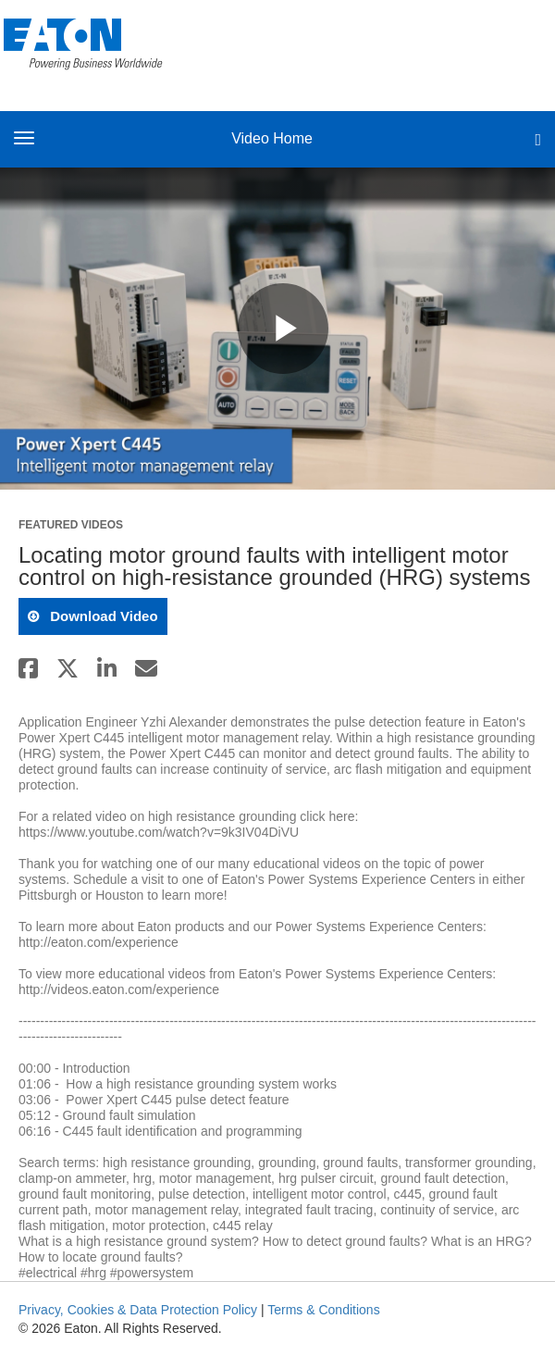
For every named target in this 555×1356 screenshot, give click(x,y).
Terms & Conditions (323, 1309)
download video (102, 616)
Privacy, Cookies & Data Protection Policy (137, 1309)
